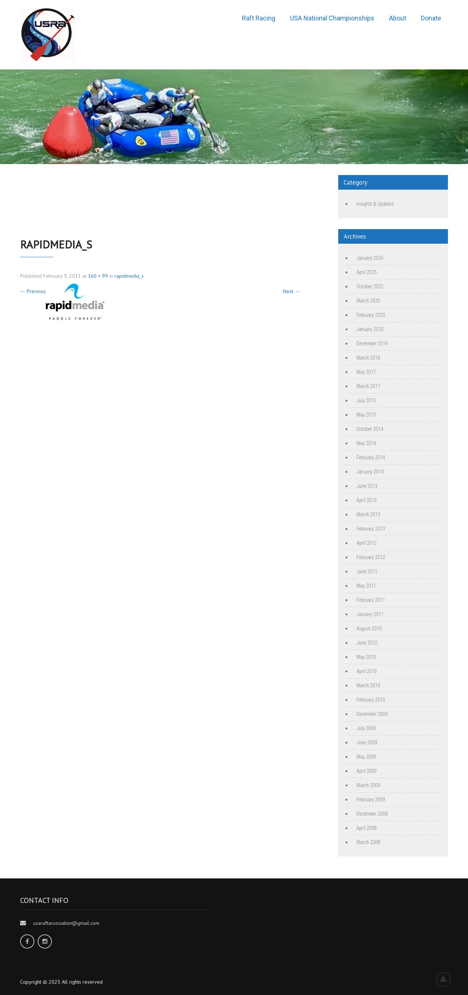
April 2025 (366, 272)
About (397, 18)
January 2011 (370, 614)
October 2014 (369, 429)
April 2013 (366, 500)
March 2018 (368, 358)
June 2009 (366, 742)
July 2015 (366, 400)
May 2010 (366, 657)
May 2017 (366, 372)
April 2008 (366, 828)
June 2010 (366, 643)
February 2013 (370, 529)
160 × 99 (98, 276)
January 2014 (370, 472)
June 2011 (366, 571)
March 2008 (368, 842)
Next (291, 291)
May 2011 (366, 586)
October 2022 (369, 286)
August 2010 (369, 628)
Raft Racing (258, 18)
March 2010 (368, 685)
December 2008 (372, 814)
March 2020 (368, 301)
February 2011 (370, 600)
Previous (33, 291)
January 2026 (370, 258)
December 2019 (372, 343)
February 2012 (370, 557)
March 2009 (368, 785)
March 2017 (368, 386)
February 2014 (370, 457)
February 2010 (370, 700)
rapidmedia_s (129, 276)
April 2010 (366, 671)
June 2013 (366, 486)
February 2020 (370, 315)
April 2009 (366, 771)
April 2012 (366, 543)
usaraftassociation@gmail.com (66, 923)
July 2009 (366, 728)
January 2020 (370, 329)
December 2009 (372, 714)
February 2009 (370, 799)
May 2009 (366, 757)
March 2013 (368, 514)
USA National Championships (332, 18)
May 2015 (366, 415)
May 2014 (366, 443)
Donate (431, 18)
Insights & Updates (375, 204)
